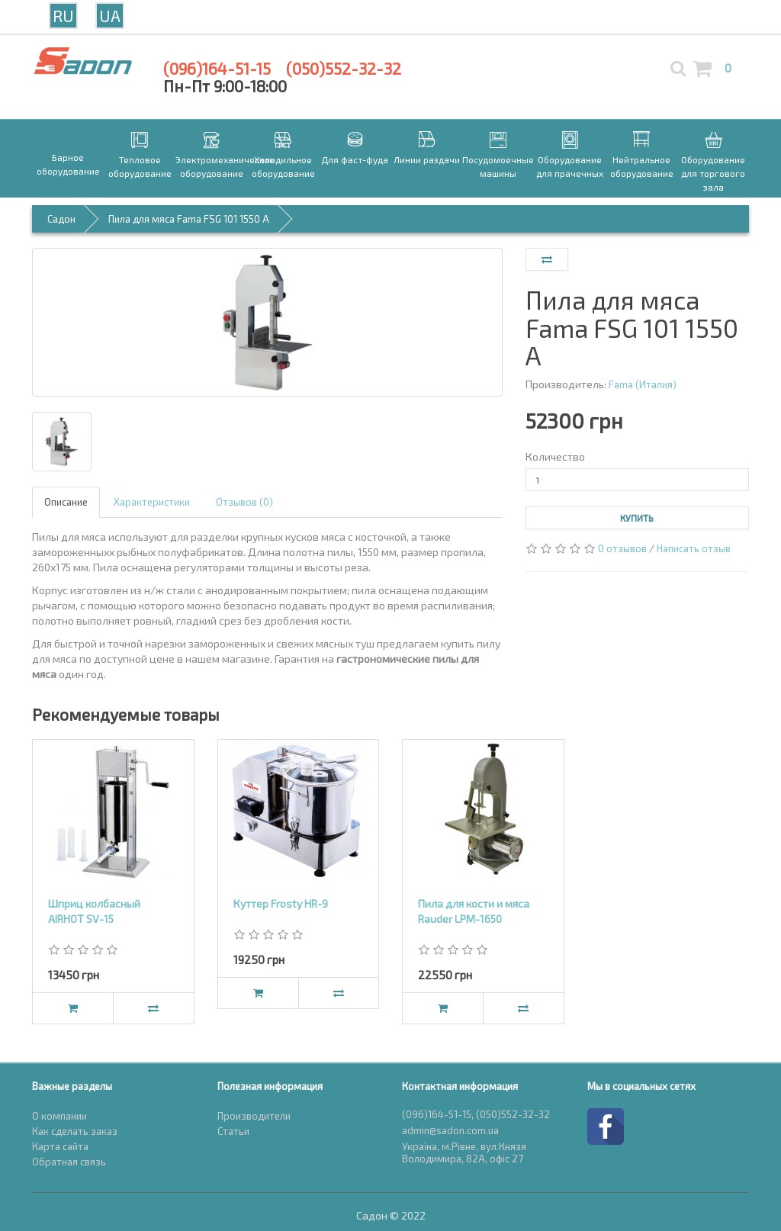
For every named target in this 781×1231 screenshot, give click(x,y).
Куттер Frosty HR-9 (280, 903)
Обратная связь (69, 1161)
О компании (59, 1116)
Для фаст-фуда (354, 159)
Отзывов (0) (244, 502)
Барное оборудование (68, 164)
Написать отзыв (694, 548)
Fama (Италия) (643, 384)
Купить (637, 518)
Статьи (233, 1131)
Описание (66, 502)
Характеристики (152, 502)
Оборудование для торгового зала (713, 173)
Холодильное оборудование (283, 166)
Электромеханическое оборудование (211, 166)
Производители (254, 1116)
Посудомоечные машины (498, 166)
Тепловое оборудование (140, 166)
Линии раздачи (427, 159)
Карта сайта (60, 1146)
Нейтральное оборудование (641, 166)
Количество (555, 456)
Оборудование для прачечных (569, 166)
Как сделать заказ (74, 1131)
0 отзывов (622, 548)
